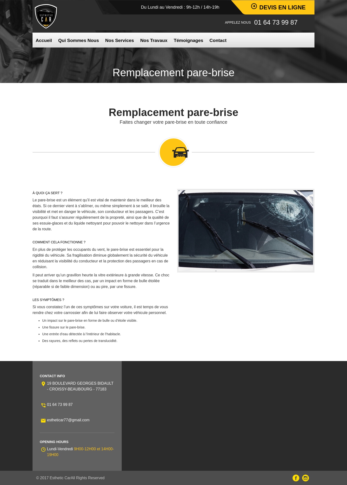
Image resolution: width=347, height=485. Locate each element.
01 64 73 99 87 (60, 405)
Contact (218, 40)
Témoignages (188, 40)
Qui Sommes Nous (78, 40)
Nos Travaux (153, 40)
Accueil (44, 40)
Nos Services (119, 40)
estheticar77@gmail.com (68, 420)
